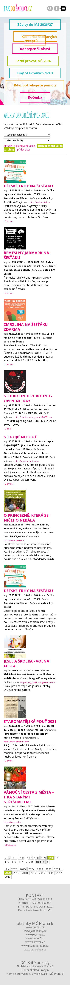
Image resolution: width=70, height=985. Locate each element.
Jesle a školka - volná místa (26, 663)
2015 (51, 873)
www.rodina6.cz (35, 934)
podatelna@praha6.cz (39, 906)
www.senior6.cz (35, 938)
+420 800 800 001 (41, 903)
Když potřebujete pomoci (35, 85)
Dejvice (9, 221)
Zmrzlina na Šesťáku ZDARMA (26, 327)
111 (57, 858)
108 (36, 858)
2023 (40, 869)
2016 (42, 873)
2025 (23, 869)
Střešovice (10, 844)
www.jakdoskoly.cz (35, 931)
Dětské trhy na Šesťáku (28, 185)
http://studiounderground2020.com (33, 417)
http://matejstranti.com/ (16, 741)
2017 (33, 873)
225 (31, 861)
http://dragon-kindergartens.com (37, 682)
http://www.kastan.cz (14, 540)
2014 (59, 873)
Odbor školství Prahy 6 (35, 970)
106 (22, 858)
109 (43, 858)
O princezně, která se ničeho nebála (26, 518)
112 (7, 861)
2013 (8, 876)
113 (14, 861)
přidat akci (23, 149)
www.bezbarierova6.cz (35, 945)
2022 (49, 869)
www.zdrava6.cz (35, 942)
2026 (14, 869)
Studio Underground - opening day (28, 398)
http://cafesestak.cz (40, 202)
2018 (25, 873)
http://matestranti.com (27, 461)
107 (29, 858)
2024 (31, 869)
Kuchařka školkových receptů (39, 38)
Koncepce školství (35, 48)
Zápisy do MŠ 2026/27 (35, 24)
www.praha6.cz (35, 927)
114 (21, 861)
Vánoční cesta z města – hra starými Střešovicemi (29, 797)
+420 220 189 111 (41, 899)
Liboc (8, 428)
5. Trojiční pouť (20, 436)
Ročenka (35, 97)
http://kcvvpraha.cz (14, 822)
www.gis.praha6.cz (35, 949)
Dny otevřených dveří (35, 73)
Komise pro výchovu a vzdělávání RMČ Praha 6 (35, 973)
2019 (16, 873)
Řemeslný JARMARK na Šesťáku (26, 255)
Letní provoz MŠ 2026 (33, 61)
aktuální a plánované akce (19, 146)
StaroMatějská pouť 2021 (30, 721)
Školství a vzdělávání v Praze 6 (35, 966)
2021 (57, 869)
